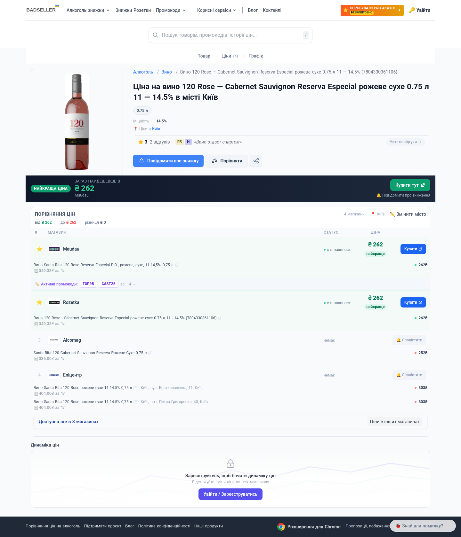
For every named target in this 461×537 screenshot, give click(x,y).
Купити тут (410, 185)
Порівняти (226, 161)
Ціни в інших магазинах (395, 421)
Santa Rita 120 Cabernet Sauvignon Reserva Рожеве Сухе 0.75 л (90, 353)
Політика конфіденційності (164, 526)
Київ (156, 129)
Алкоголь (146, 71)
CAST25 (109, 284)
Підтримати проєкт (102, 526)
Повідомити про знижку (168, 161)
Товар (204, 55)
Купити (413, 249)
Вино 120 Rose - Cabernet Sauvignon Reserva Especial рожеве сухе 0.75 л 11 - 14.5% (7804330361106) (125, 318)
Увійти (419, 10)
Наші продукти (208, 526)
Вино (169, 71)
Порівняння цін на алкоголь (53, 526)
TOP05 (88, 284)
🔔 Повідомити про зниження (403, 195)
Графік (256, 55)
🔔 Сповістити (409, 340)
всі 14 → (128, 284)
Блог (129, 526)
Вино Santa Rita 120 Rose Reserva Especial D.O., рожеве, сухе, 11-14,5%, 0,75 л (104, 265)
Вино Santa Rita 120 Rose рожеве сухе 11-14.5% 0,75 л (83, 387)
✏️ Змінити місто (408, 214)
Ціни (230, 55)
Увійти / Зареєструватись (231, 494)
